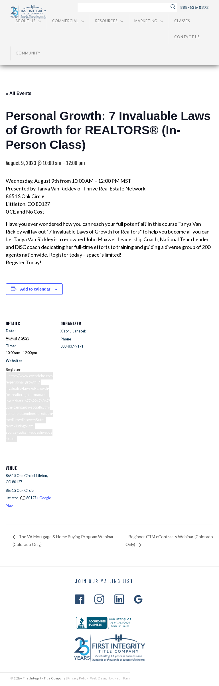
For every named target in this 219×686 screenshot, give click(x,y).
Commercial (68, 21)
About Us (28, 21)
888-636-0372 (194, 7)
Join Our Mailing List (104, 581)
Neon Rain (122, 678)
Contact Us (187, 37)
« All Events (18, 93)
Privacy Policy (77, 678)
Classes (182, 21)
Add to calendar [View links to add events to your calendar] (35, 289)
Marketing (149, 21)
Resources (109, 21)
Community (28, 53)
